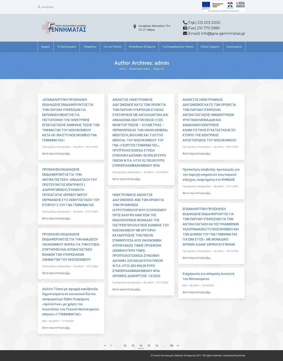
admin (161, 63)
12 (124, 345)
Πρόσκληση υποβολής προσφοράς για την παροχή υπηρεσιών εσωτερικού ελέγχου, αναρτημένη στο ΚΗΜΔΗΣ (211, 174)
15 (148, 345)
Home (122, 68)
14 (140, 345)
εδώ (67, 153)
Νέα (185, 285)
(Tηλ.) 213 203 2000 (204, 22)
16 (156, 345)
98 (171, 345)
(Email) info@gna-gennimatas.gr (216, 33)
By (78, 146)
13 (132, 345)
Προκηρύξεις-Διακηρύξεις (56, 146)
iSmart (242, 355)
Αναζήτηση (48, 7)
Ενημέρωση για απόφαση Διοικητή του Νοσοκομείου (208, 276)
